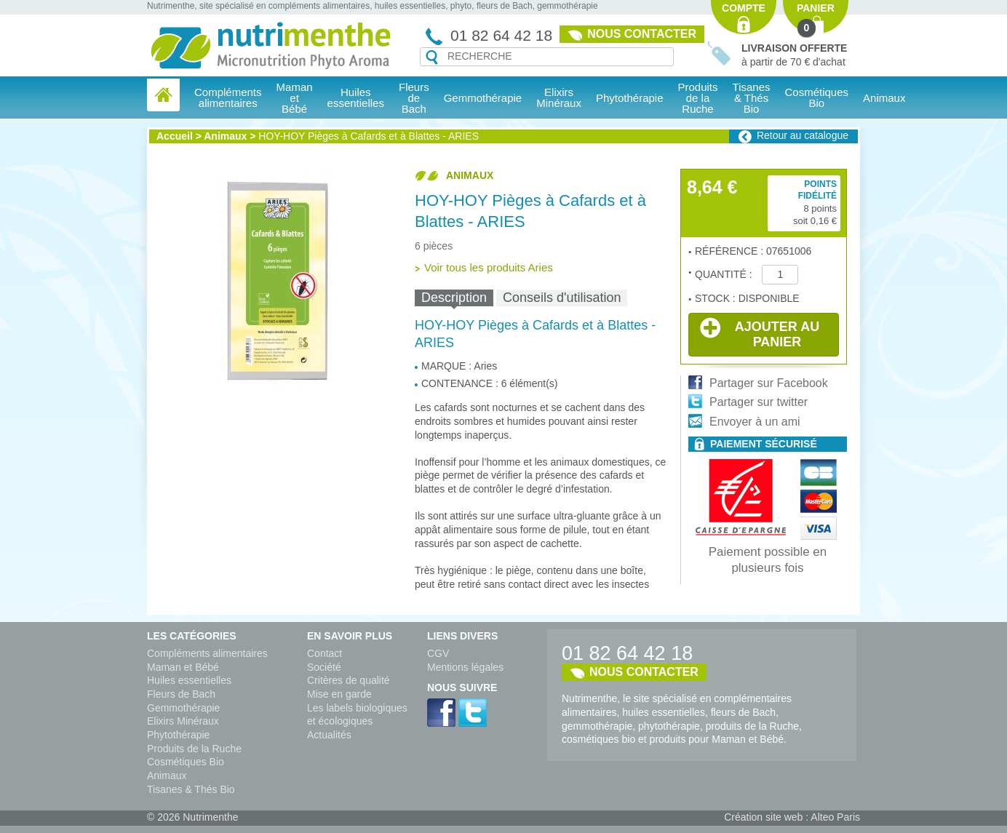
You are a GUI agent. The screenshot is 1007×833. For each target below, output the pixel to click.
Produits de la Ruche (698, 97)
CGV (438, 653)
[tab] (454, 298)
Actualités (329, 735)
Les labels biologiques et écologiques (357, 715)
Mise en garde (339, 694)
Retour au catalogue (802, 135)
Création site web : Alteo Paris (792, 817)
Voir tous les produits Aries (488, 267)
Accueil (174, 136)
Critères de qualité (348, 680)
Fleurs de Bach (181, 694)
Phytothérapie (178, 735)
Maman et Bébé (183, 667)
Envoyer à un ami (754, 421)
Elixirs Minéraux (558, 97)
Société (324, 667)
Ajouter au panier (759, 333)
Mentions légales (465, 667)
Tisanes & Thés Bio (191, 789)
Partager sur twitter (758, 402)
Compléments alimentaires (207, 653)
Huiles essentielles (189, 680)
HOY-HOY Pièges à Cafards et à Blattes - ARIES (368, 136)
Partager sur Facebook (768, 383)
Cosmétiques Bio (185, 762)
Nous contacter (641, 34)
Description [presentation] (454, 297)
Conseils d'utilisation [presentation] (562, 297)
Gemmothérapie (183, 708)
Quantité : (725, 274)
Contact (324, 653)
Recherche (432, 57)
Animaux (884, 97)
